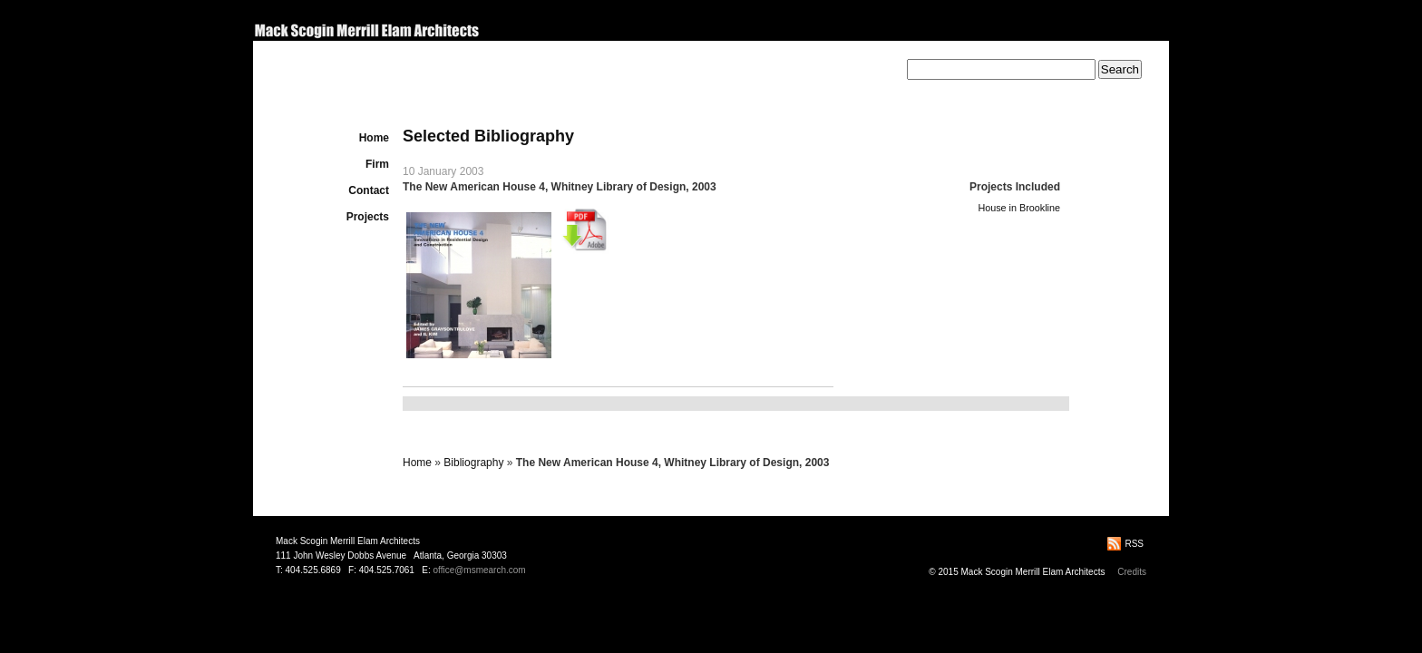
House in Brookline (1019, 207)
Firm (377, 164)
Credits (1131, 572)
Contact (368, 190)
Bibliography (473, 462)
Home (374, 138)
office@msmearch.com (479, 570)
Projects (367, 216)
